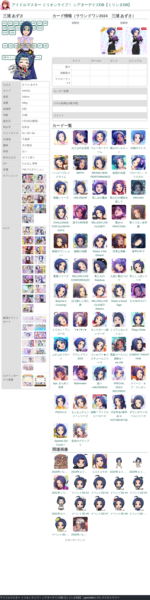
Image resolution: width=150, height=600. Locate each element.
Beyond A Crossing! (61, 301)
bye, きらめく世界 (61, 383)
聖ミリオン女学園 (138, 222)
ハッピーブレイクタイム (61, 172)
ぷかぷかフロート (61, 354)
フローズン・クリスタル (138, 172)
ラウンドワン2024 (80, 354)
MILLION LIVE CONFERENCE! (80, 276)
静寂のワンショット (61, 251)
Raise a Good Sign (119, 301)
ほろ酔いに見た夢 (80, 301)
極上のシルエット (119, 148)
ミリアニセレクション (119, 329)
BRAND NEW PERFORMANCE (100, 172)
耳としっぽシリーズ (138, 276)
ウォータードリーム (100, 148)
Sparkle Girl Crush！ (61, 440)
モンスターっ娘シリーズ (100, 329)
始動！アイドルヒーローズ (100, 412)
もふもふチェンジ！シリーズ (80, 412)
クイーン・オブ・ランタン (138, 383)
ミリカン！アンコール (61, 329)
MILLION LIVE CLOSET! (99, 222)
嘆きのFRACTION (119, 222)
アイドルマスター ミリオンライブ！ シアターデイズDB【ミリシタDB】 (72, 5)
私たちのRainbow (99, 276)
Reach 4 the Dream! (99, 251)
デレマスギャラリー (108, 597)
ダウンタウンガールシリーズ (138, 412)
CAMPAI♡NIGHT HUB (139, 354)
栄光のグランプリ (80, 440)
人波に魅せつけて (119, 276)
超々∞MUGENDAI (99, 383)
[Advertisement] (75, 566)
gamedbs (89, 597)
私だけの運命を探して (119, 197)
